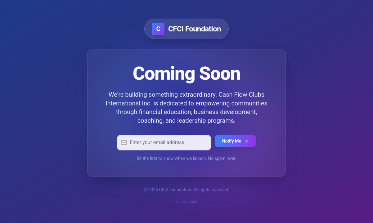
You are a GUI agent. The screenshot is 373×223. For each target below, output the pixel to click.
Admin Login (186, 202)
